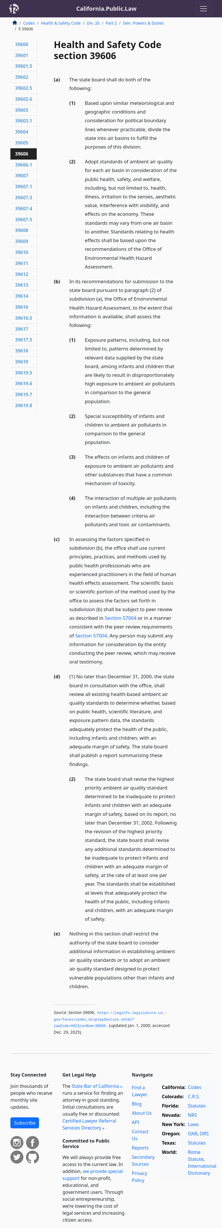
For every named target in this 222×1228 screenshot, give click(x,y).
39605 (21, 143)
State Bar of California (95, 1086)
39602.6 (23, 99)
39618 (21, 351)
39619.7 (23, 394)
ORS (204, 1133)
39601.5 (23, 66)
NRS (192, 1115)
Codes (29, 23)
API (135, 1122)
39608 (21, 230)
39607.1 (23, 186)
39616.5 (23, 318)
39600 (21, 44)
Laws (193, 1124)
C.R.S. (194, 1096)
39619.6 (23, 383)
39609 (21, 241)
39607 (21, 175)
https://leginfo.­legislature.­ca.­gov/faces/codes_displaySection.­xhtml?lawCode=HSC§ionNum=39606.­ (110, 1019)
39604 (21, 132)
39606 (21, 154)
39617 (21, 329)
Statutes (197, 1106)
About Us (142, 1113)
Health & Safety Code (61, 23)
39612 (21, 274)
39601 (21, 55)
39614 (21, 296)
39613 (21, 285)
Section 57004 (120, 618)
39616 (21, 307)
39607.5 (23, 219)
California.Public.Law (106, 8)
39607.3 (23, 197)
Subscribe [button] (24, 1123)
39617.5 (23, 340)
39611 (21, 263)
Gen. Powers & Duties (143, 23)
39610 (21, 252)
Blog (137, 1104)
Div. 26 (93, 23)
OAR (192, 1133)
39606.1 (23, 165)
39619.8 (23, 405)
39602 (21, 77)
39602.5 (23, 88)
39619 (21, 362)
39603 (21, 110)
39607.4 (23, 208)
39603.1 (23, 121)
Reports (140, 1148)
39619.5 (23, 373)
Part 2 (111, 23)
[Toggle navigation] (203, 8)
